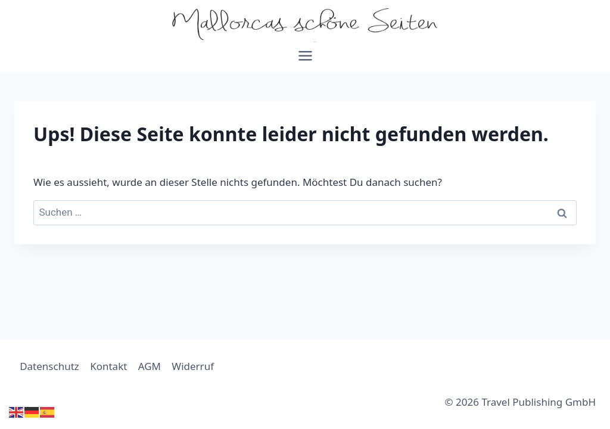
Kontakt (108, 366)
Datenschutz (49, 366)
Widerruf (193, 366)
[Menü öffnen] (305, 60)
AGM (149, 366)
